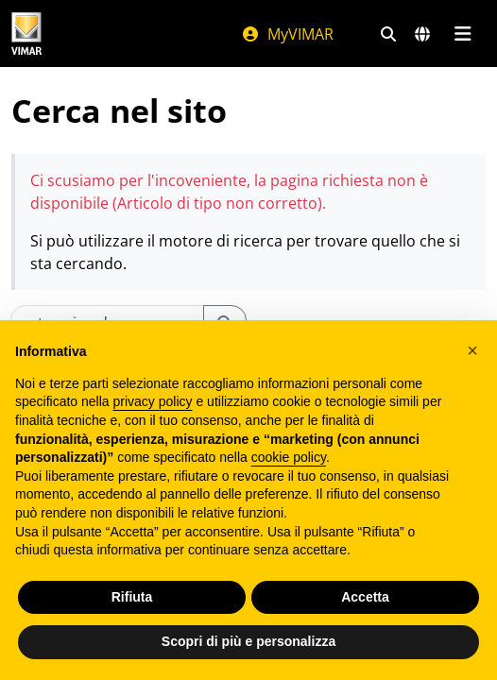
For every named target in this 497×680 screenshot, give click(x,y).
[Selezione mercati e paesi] (422, 34)
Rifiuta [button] (132, 596)
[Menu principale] (462, 34)
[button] (472, 350)
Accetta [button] (365, 596)
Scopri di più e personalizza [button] (248, 641)
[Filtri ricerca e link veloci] (388, 34)
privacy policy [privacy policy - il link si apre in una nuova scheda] (153, 401)
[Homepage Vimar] (26, 34)
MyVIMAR (287, 34)
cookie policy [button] (288, 457)
